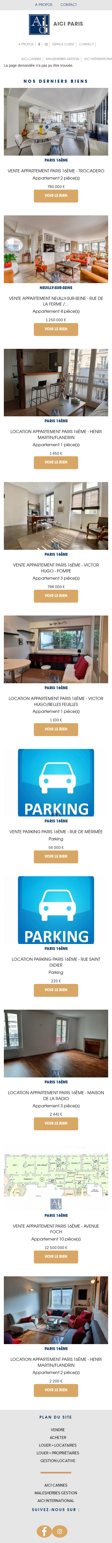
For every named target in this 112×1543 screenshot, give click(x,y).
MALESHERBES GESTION (62, 59)
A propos (43, 5)
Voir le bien (56, 196)
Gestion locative (57, 1461)
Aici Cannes (31, 59)
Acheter (58, 1438)
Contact (68, 5)
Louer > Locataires (58, 1445)
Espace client (62, 44)
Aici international (55, 1501)
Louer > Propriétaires (58, 1453)
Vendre (58, 1430)
